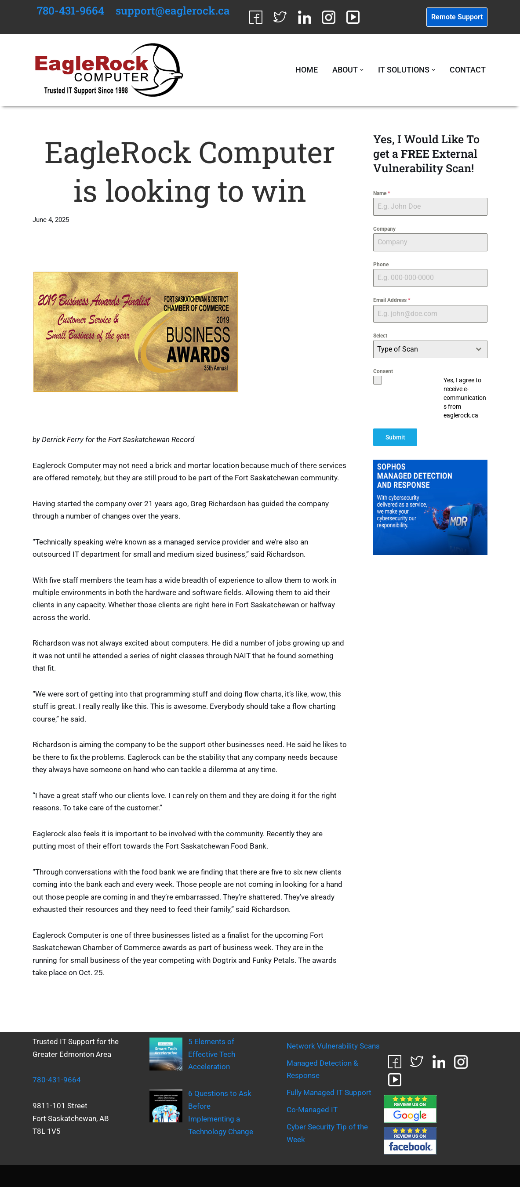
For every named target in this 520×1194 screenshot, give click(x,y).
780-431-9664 (71, 10)
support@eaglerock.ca (174, 10)
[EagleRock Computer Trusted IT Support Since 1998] (109, 70)
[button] (362, 70)
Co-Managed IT (312, 1116)
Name (381, 194)
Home (306, 70)
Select (380, 337)
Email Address (391, 301)
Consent (383, 372)
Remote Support (457, 17)
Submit (395, 437)
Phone (381, 265)
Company (384, 229)
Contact (468, 70)
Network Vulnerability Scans (333, 1053)
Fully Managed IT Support (329, 1099)
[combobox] (430, 350)
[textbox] (422, 349)
